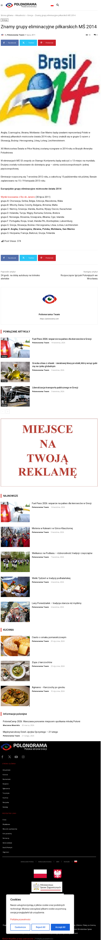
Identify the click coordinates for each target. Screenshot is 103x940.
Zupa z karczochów (42, 662)
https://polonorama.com (49, 319)
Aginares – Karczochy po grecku (48, 687)
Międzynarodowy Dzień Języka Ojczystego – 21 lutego (30, 732)
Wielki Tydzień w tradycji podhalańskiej (51, 578)
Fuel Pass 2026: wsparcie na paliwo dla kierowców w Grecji (62, 339)
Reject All (40, 927)
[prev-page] (3, 412)
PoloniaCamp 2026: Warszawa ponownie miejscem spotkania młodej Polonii (41, 721)
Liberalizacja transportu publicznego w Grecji (55, 387)
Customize (20, 927)
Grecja (30, 15)
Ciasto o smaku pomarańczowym (49, 637)
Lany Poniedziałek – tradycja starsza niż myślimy (56, 603)
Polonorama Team (15, 35)
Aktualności (20, 15)
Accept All (60, 927)
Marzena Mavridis (11, 725)
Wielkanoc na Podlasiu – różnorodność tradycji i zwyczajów (62, 553)
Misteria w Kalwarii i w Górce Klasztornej (52, 528)
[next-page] (8, 412)
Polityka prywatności (20, 919)
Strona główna (7, 15)
